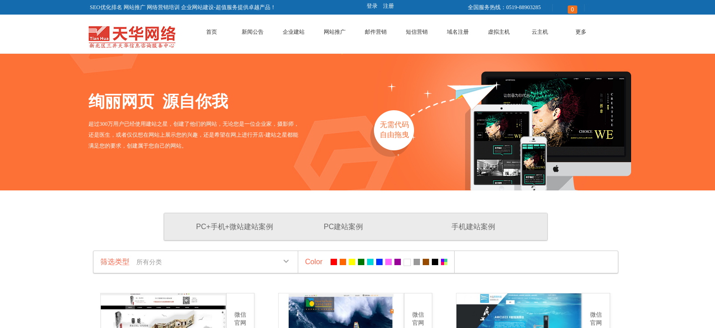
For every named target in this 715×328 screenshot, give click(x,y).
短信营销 (417, 32)
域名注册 (458, 32)
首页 (211, 32)
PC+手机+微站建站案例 (234, 227)
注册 (388, 6)
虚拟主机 (499, 32)
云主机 (540, 32)
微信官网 (240, 318)
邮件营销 (376, 32)
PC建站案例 (343, 227)
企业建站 (294, 32)
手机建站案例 (473, 227)
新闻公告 (253, 32)
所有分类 (149, 262)
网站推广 (335, 32)
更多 (580, 32)
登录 (372, 6)
